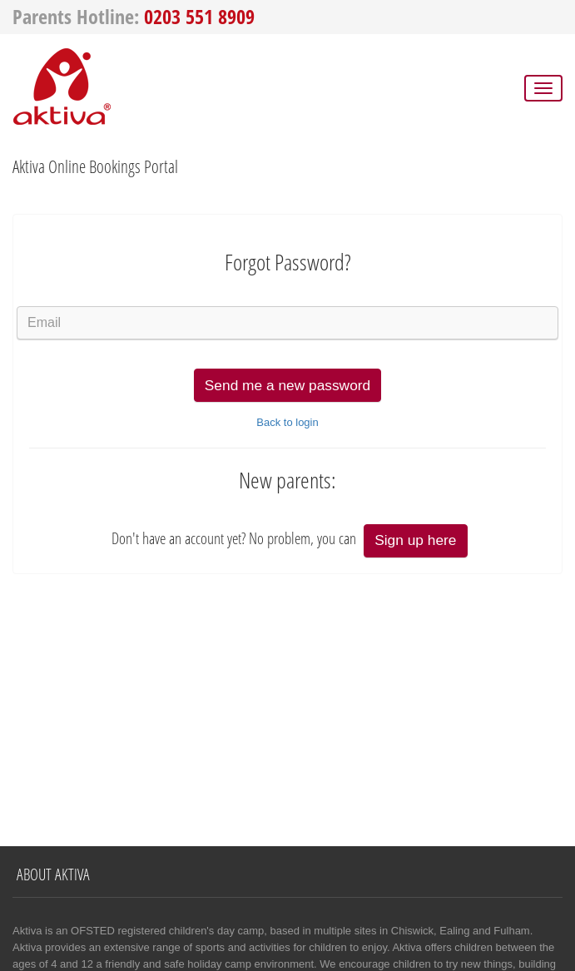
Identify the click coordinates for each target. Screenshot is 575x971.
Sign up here (415, 540)
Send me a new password (287, 385)
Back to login (287, 422)
